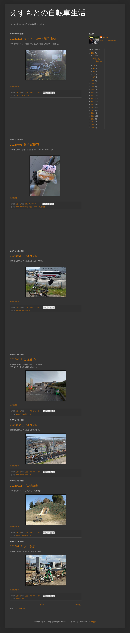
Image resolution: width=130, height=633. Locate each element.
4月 (94, 68)
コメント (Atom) (19, 608)
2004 (93, 128)
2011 (93, 119)
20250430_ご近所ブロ (24, 255)
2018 (93, 98)
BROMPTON (20, 207)
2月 (94, 74)
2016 (93, 104)
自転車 (43, 207)
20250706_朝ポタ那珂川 (25, 144)
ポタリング (25, 95)
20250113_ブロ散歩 (22, 546)
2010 (93, 122)
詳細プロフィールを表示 (108, 40)
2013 (93, 113)
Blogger (93, 622)
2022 (93, 87)
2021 (93, 90)
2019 (93, 95)
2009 (93, 125)
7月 (94, 65)
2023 (93, 84)
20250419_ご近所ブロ (24, 359)
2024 (93, 81)
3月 (94, 71)
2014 (93, 110)
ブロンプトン (28, 207)
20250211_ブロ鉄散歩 (24, 485)
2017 (93, 101)
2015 (93, 107)
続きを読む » (14, 87)
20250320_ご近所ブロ (24, 424)
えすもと (106, 37)
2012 (93, 116)
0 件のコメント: (35, 92)
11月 (94, 55)
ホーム (42, 605)
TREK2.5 (18, 95)
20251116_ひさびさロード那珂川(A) (33, 38)
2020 (93, 92)
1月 (94, 77)
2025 (93, 53)
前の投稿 (78, 605)
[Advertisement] (45, 118)
